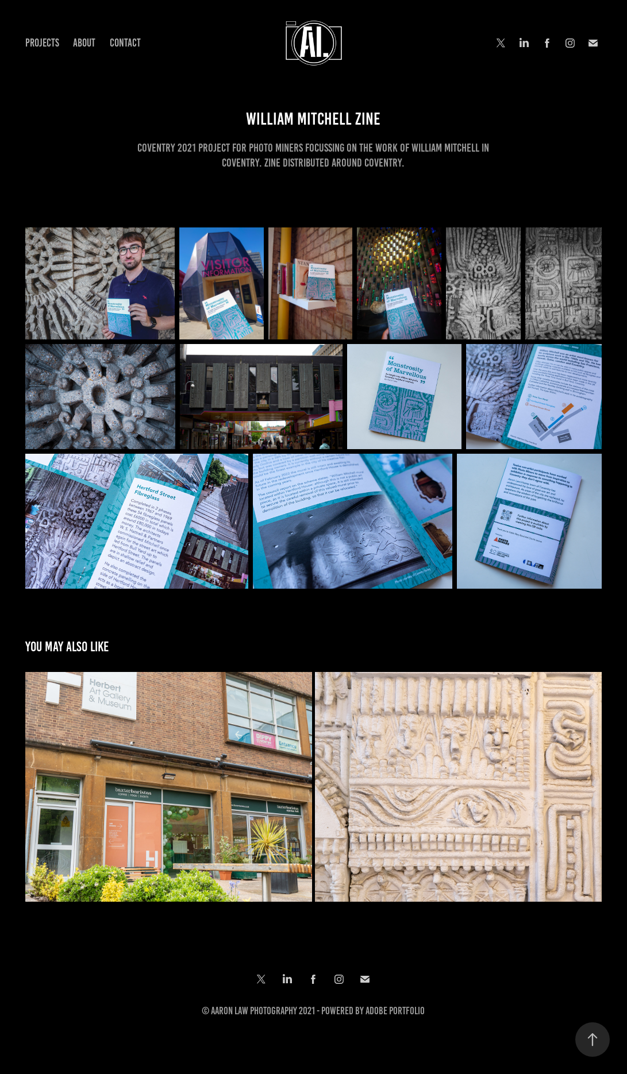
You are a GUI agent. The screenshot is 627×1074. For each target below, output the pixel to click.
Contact (125, 43)
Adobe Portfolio (395, 1011)
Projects (42, 43)
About (84, 43)
